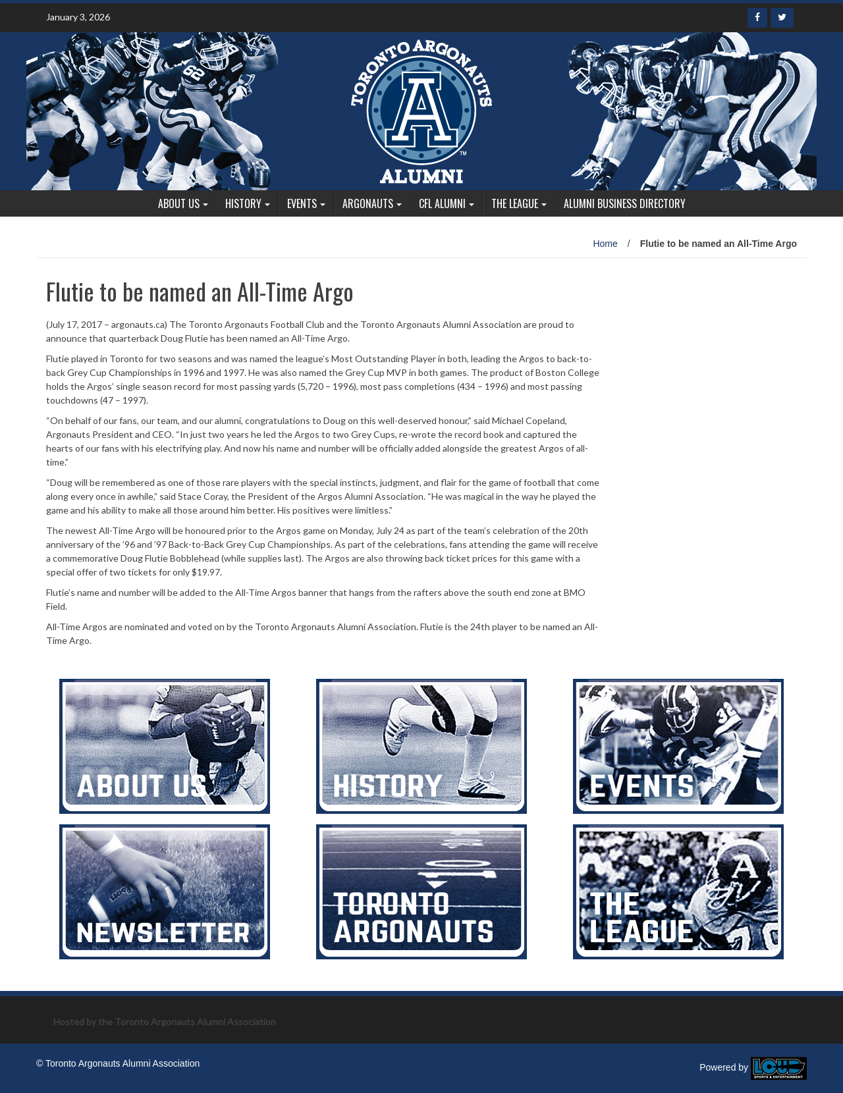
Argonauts (367, 203)
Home (605, 243)
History (243, 203)
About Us (179, 203)
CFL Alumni (442, 203)
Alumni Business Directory (625, 203)
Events (302, 203)
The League (514, 203)
